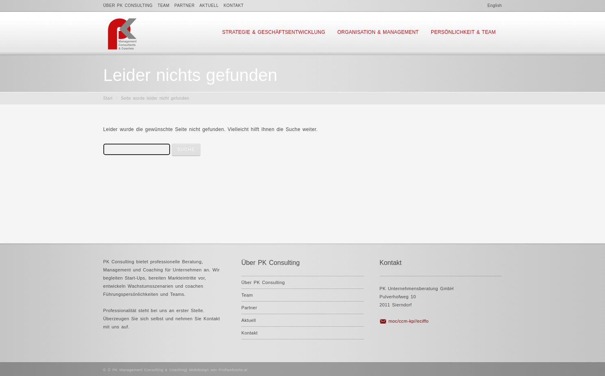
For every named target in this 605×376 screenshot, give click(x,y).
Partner (185, 5)
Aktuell (208, 5)
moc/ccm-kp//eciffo (409, 321)
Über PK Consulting (128, 5)
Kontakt (234, 5)
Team (163, 5)
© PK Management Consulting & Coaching (147, 370)
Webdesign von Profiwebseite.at (218, 370)
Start (108, 98)
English (494, 5)
